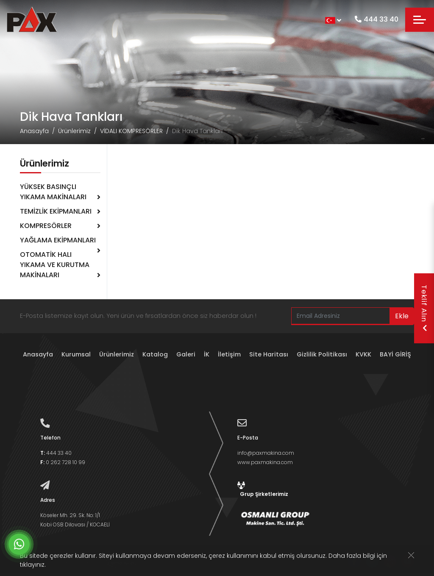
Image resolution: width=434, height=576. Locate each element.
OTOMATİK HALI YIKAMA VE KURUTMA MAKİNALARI (54, 265)
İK (206, 354)
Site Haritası (268, 354)
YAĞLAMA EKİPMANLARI (58, 240)
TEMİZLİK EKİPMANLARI (56, 211)
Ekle (402, 316)
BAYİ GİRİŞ (395, 354)
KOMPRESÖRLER (46, 226)
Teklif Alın (424, 308)
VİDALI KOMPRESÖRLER (131, 131)
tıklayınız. (33, 565)
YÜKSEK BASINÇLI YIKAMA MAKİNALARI (53, 192)
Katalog (155, 354)
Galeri (185, 354)
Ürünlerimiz (74, 131)
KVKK (363, 354)
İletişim (229, 354)
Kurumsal (76, 354)
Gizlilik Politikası (322, 354)
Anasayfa (34, 131)
